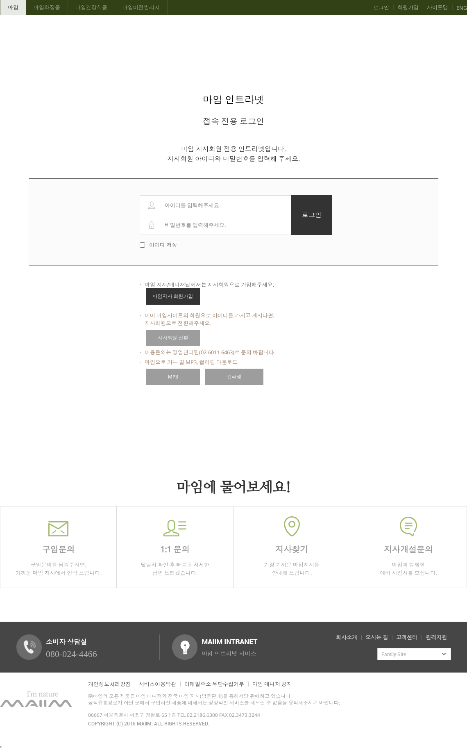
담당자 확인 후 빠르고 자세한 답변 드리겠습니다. (175, 546)
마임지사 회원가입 (173, 296)
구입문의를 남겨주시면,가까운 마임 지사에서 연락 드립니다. (58, 546)
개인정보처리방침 (109, 684)
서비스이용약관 (157, 684)
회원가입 (408, 7)
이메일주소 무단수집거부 (214, 684)
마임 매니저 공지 (272, 684)
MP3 (173, 376)
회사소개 (346, 637)
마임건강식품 (91, 7)
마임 (13, 7)
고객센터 (406, 637)
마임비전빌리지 (141, 7)
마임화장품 (47, 7)
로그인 (381, 7)
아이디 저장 (163, 245)
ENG (461, 7)
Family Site (393, 654)
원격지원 (436, 637)
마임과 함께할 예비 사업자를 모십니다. (408, 546)
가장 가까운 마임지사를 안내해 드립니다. (292, 546)
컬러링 (234, 376)
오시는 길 (376, 637)
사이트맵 (437, 7)
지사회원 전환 (173, 337)
